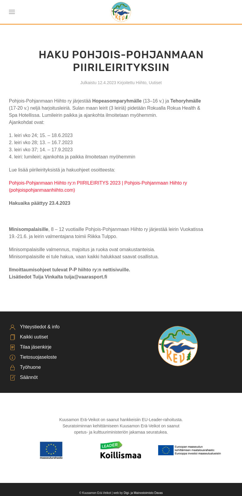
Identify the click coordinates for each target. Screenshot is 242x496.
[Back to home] (121, 12)
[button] (12, 12)
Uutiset (155, 82)
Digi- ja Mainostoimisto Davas (143, 493)
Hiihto (141, 82)
